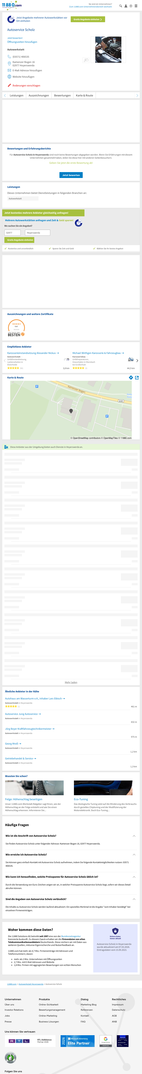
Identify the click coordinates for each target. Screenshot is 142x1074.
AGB (114, 1015)
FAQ (83, 1021)
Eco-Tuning (81, 799)
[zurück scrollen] (4, 95)
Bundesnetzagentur (71, 936)
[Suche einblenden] (121, 5)
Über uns (9, 1004)
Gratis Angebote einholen (88, 19)
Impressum (118, 1004)
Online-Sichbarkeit (48, 1004)
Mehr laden (71, 682)
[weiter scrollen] (137, 95)
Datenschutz (118, 1009)
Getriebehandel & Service (19, 758)
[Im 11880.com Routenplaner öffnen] (131, 377)
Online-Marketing (48, 1015)
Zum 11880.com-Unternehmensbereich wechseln (90, 6)
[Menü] (137, 5)
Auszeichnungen (39, 95)
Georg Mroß (11, 743)
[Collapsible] (134, 835)
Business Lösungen (49, 1021)
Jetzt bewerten (71, 175)
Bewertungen (62, 95)
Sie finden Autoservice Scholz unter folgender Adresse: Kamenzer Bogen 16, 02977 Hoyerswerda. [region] (53, 843)
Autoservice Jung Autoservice (21, 714)
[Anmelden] (127, 5)
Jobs (7, 1015)
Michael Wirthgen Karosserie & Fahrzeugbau (96, 353)
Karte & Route (84, 95)
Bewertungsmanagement (52, 1009)
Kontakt (85, 1015)
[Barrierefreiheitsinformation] (132, 5)
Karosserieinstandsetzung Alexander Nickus (31, 353)
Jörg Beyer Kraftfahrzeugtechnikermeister (28, 728)
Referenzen (87, 1009)
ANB (114, 1021)
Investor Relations (14, 1009)
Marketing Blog (88, 1004)
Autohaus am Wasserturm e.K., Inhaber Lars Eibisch (33, 698)
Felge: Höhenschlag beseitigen (23, 799)
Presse (8, 1021)
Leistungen (16, 95)
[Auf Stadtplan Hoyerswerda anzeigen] (137, 377)
